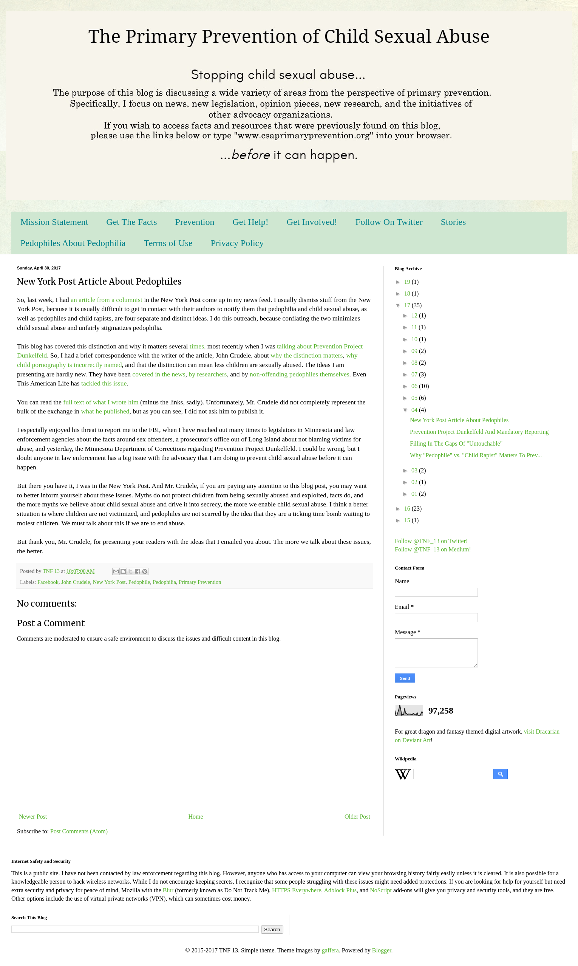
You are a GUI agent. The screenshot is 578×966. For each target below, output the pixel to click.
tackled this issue (104, 383)
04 (415, 410)
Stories (453, 222)
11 (415, 327)
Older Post (357, 816)
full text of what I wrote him (100, 402)
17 (408, 305)
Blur (168, 890)
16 (408, 508)
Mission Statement (54, 222)
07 (415, 374)
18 (408, 293)
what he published (105, 411)
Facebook (48, 582)
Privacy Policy (237, 243)
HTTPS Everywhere (296, 890)
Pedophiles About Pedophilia (73, 243)
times (197, 346)
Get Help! (251, 222)
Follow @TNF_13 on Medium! (433, 549)
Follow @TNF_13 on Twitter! (431, 541)
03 (415, 470)
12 (415, 315)
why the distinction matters (306, 355)
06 (415, 386)
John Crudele (75, 582)
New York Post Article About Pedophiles (459, 420)
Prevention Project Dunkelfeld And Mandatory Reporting (479, 432)
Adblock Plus (340, 890)
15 (408, 520)
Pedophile (139, 582)
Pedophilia (164, 582)
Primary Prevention (200, 582)
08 (415, 362)
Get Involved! (312, 222)
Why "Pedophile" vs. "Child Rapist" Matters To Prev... (476, 455)
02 (415, 482)
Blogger (381, 950)
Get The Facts (131, 222)
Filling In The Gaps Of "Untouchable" (456, 443)
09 (415, 351)
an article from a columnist (106, 299)
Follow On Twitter (389, 222)
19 (408, 282)
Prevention (195, 222)
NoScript (381, 890)
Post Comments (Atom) (79, 831)
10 (415, 339)
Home (196, 816)
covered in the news (158, 374)
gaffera (330, 950)
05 (415, 398)
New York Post (109, 582)
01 (415, 494)
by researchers (208, 374)
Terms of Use (168, 243)
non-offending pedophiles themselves (299, 374)
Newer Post (33, 816)
